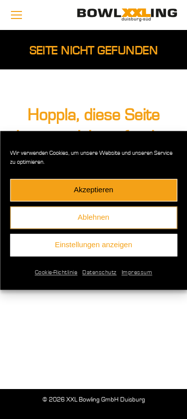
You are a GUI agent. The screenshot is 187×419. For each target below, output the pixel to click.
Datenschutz (99, 275)
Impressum (137, 275)
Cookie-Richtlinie (56, 275)
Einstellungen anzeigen (93, 248)
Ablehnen (93, 220)
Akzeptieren (93, 193)
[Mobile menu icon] (16, 14)
